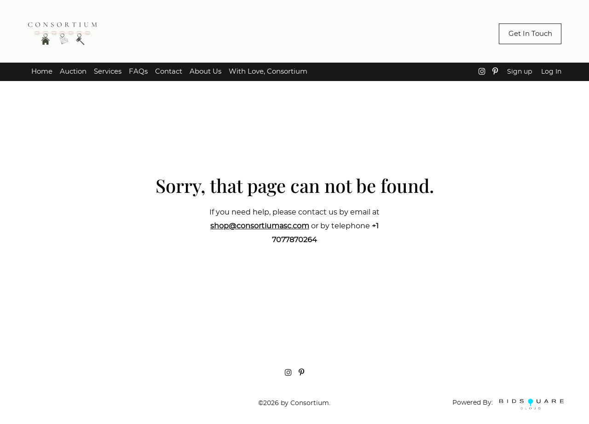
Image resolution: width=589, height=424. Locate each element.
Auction (73, 71)
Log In (551, 72)
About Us (205, 71)
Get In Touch (530, 33)
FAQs (138, 71)
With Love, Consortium (268, 71)
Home (41, 71)
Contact (168, 71)
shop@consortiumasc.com (259, 226)
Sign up (519, 72)
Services (107, 71)
